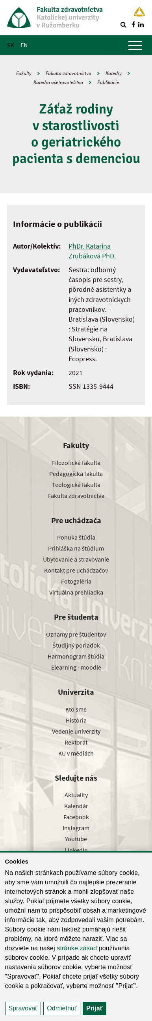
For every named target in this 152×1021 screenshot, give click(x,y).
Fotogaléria (76, 581)
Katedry (114, 73)
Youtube (76, 839)
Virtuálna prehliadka (76, 592)
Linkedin (76, 850)
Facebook (76, 817)
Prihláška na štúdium (76, 548)
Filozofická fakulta (76, 463)
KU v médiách (76, 753)
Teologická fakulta (76, 485)
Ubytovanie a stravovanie (76, 559)
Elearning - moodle (76, 667)
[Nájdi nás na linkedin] (141, 24)
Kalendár (76, 806)
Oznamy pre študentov (76, 634)
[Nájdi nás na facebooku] (133, 24)
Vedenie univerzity (76, 731)
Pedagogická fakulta (76, 474)
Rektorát (76, 742)
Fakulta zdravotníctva (68, 73)
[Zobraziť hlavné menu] (135, 45)
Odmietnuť (61, 1008)
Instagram (76, 828)
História (76, 720)
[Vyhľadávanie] (123, 24)
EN (24, 45)
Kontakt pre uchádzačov (76, 570)
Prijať (94, 1008)
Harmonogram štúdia (76, 656)
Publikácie (108, 82)
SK (10, 45)
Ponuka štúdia (76, 537)
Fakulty (24, 73)
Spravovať (23, 1008)
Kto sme (76, 709)
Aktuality (76, 795)
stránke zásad (77, 948)
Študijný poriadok (76, 645)
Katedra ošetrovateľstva (58, 82)
